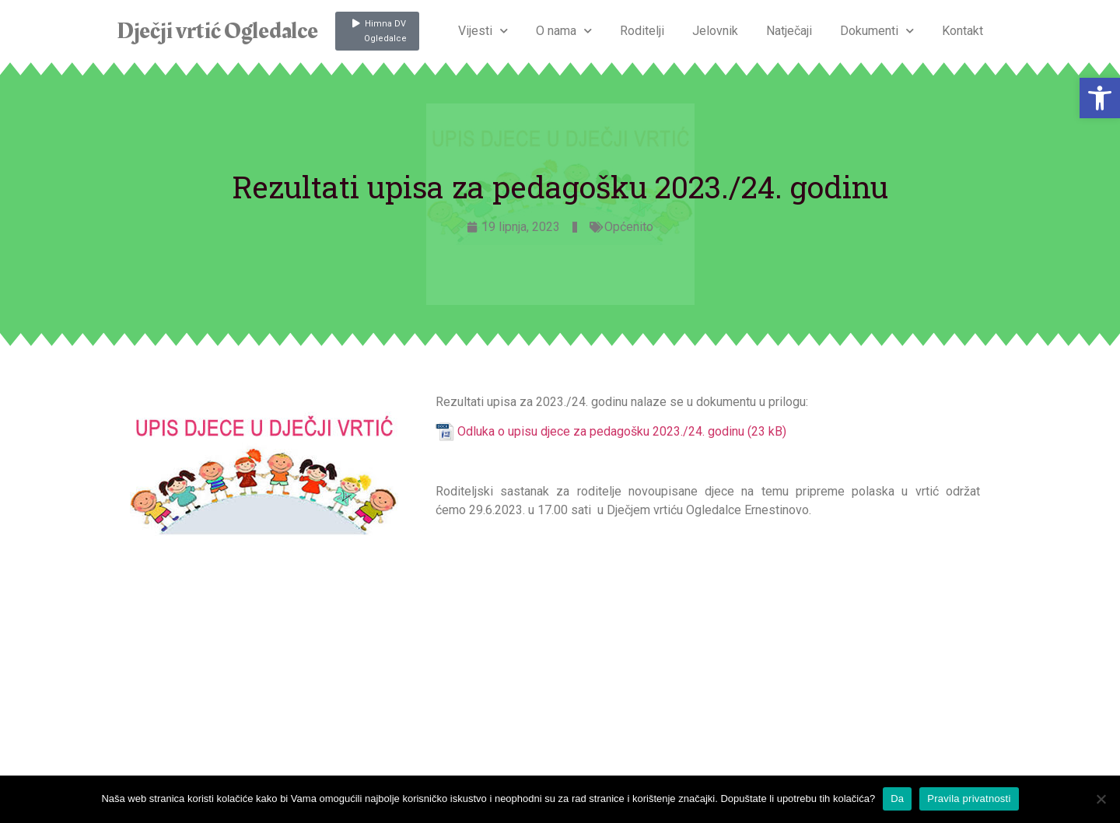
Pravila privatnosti (968, 798)
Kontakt (962, 30)
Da (897, 798)
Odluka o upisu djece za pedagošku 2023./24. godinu (600, 431)
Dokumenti (877, 31)
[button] (1100, 98)
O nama (564, 31)
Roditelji (642, 30)
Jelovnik (715, 30)
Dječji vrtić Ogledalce (217, 31)
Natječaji (789, 30)
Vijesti (483, 31)
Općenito (628, 226)
